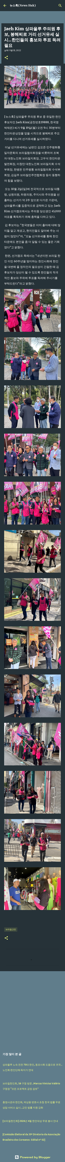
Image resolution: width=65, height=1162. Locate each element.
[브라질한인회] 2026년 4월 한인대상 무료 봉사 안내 (30, 1121)
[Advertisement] (32, 1009)
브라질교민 (11, 929)
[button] (6, 57)
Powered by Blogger (32, 1157)
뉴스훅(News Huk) (23, 5)
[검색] (60, 5)
